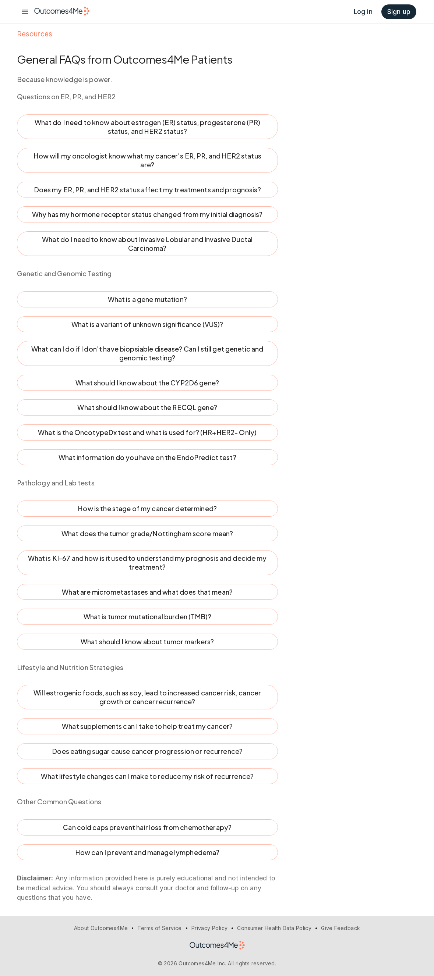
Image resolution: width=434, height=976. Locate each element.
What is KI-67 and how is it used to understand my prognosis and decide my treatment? (147, 562)
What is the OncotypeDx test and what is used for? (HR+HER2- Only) (147, 432)
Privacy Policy (209, 928)
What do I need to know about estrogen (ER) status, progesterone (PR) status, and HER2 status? (147, 127)
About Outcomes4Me (101, 928)
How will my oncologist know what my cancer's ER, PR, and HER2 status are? (147, 160)
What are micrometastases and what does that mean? (147, 592)
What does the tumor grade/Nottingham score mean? (147, 533)
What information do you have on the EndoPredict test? (147, 457)
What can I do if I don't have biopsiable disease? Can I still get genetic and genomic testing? (147, 353)
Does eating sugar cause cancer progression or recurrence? (147, 751)
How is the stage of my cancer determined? (147, 508)
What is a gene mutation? (147, 299)
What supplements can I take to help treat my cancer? (147, 726)
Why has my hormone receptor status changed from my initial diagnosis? (147, 214)
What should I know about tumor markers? (147, 641)
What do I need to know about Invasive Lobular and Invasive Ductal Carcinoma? (147, 244)
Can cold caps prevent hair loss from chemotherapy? (147, 827)
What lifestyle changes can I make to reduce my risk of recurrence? (147, 776)
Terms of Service (159, 928)
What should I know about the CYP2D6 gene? (147, 383)
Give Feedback (340, 928)
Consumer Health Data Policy (274, 928)
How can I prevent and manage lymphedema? (147, 852)
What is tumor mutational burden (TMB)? (147, 616)
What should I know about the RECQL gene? (147, 407)
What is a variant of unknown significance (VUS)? (147, 324)
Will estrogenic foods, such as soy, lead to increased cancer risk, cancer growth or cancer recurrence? (147, 697)
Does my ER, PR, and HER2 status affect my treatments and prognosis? (147, 189)
